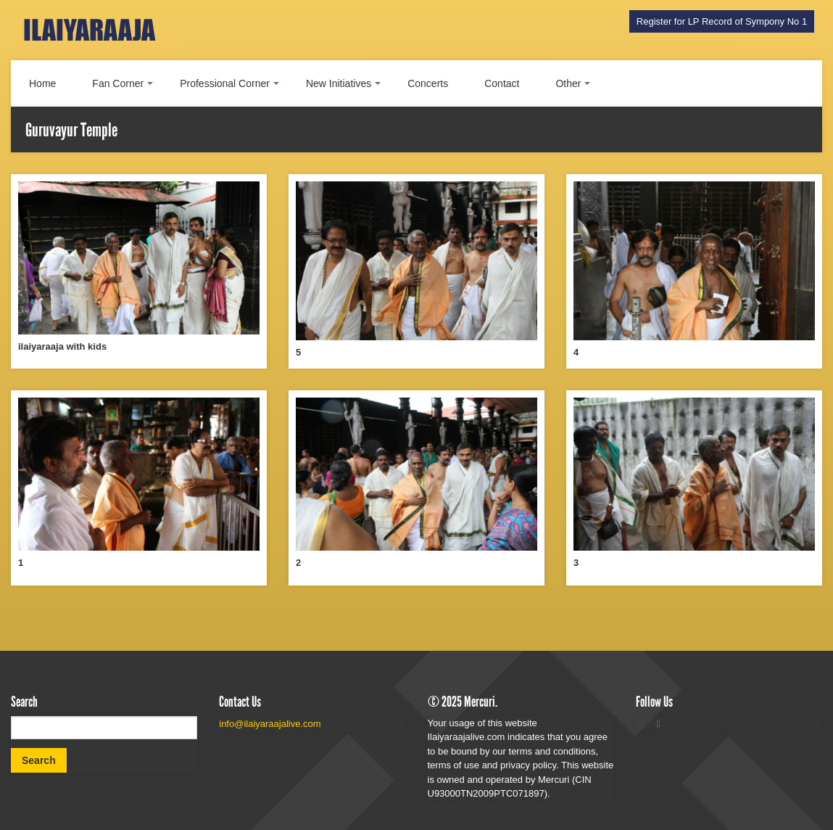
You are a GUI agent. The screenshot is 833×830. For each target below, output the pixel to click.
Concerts (427, 83)
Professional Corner (225, 83)
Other (568, 83)
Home (42, 83)
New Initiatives (338, 83)
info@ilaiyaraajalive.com (269, 723)
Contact (501, 83)
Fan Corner (118, 83)
